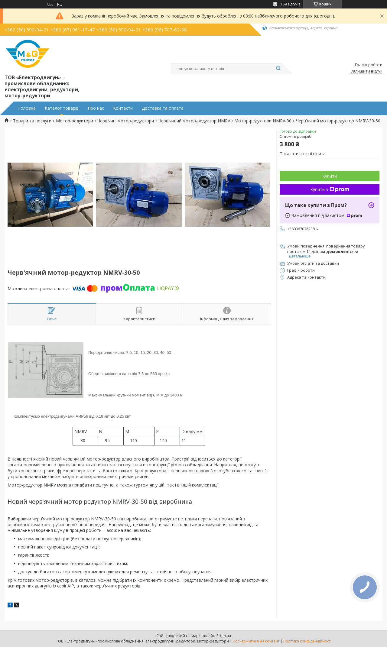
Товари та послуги (32, 121)
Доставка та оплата (163, 108)
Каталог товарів (62, 108)
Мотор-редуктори (74, 121)
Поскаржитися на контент (256, 641)
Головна (27, 108)
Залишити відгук (366, 71)
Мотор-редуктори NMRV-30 (262, 121)
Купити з (329, 189)
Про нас (96, 108)
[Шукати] (278, 68)
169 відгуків (290, 4)
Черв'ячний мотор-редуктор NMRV (194, 121)
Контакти (123, 108)
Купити (329, 176)
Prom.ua (223, 635)
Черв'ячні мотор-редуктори (125, 121)
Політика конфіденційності (307, 641)
